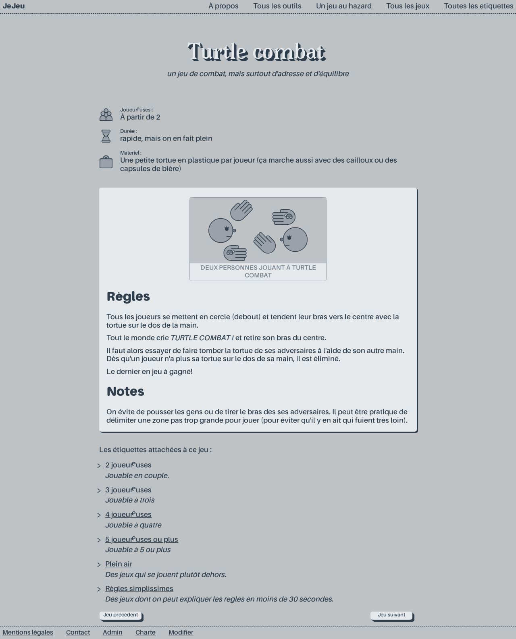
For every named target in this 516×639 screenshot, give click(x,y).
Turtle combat (255, 54)
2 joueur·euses (128, 465)
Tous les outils (277, 6)
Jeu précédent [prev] (120, 615)
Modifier (181, 633)
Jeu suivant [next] (391, 615)
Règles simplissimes (139, 589)
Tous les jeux (407, 6)
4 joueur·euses (128, 515)
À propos (223, 6)
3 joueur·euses (128, 490)
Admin (113, 633)
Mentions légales (27, 633)
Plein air (118, 564)
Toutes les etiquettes (479, 6)
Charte (145, 633)
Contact (78, 633)
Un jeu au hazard (344, 6)
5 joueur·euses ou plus (141, 540)
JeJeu (13, 6)
